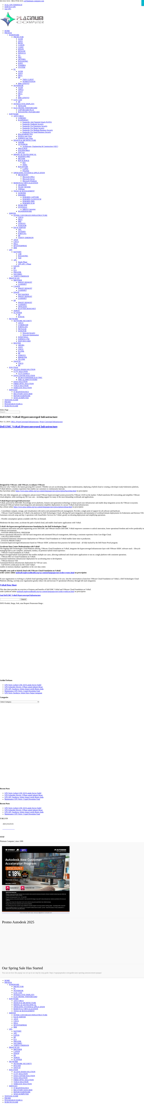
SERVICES (13, 390)
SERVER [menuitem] (12, 1013)
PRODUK (8, 33)
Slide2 (24, 165)
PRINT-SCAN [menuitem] (14, 1047)
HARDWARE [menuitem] (14, 984)
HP (19, 77)
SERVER (12, 213)
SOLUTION (13, 367)
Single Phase (22, 262)
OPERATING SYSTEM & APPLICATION (29, 173)
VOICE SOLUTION (21, 386)
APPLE (21, 90)
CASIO (20, 47)
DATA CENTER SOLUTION (24, 375)
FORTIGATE (23, 327)
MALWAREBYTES (25, 134)
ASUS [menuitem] (16, 1019)
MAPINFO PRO (24, 156)
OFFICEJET (22, 307)
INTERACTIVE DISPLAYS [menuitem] (24, 995)
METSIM (21, 159)
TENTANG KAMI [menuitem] (11, 1096)
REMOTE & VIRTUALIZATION (26, 183)
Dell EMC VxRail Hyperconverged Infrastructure (28, 426)
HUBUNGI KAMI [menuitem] (11, 1102)
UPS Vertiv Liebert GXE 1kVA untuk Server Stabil (22, 685)
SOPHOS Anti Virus (25, 138)
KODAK (21, 317)
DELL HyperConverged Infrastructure (25, 422)
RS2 (24, 163)
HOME (7, 31)
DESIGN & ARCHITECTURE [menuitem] (25, 1003)
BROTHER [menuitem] (18, 1049)
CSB (19, 254)
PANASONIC (23, 61)
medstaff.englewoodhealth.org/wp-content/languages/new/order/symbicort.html (45, 591)
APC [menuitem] (15, 1033)
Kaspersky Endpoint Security (33, 124)
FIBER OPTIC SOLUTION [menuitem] (24, 1080)
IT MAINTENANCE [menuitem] (21, 1088)
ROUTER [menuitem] (17, 1066)
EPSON (21, 49)
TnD (19, 258)
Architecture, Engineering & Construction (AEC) (40, 146)
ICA (15, 270)
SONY (20, 63)
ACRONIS (22, 193)
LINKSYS (22, 355)
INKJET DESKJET (25, 282)
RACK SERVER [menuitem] (20, 1017)
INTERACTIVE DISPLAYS (24, 104)
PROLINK (17, 272)
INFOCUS (22, 53)
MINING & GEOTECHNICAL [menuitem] (25, 1005)
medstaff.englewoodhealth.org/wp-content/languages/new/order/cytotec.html (45, 573)
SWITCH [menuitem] (17, 1068)
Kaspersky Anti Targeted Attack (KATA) (37, 122)
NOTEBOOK (18, 86)
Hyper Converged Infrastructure (51, 422)
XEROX (17, 311)
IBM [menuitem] (15, 1027)
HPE (19, 221)
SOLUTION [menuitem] (13, 1070)
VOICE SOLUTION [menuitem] (21, 1082)
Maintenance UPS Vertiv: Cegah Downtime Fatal (22, 691)
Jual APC (7, 9)
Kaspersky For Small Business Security (36, 132)
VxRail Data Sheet (8, 585)
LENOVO (21, 223)
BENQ (20, 43)
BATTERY (17, 252)
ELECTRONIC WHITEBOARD (25, 108)
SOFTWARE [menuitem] (13, 999)
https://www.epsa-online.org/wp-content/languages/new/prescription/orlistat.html (43, 507)
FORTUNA (22, 234)
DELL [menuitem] (16, 1023)
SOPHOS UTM (23, 339)
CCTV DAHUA (24, 373)
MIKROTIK (22, 357)
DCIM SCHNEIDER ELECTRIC (30, 378)
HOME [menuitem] (7, 980)
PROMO (7, 402)
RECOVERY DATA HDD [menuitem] (23, 1090)
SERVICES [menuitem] (13, 1086)
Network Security (28, 333)
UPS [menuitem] (10, 1029)
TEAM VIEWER (24, 187)
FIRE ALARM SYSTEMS (27, 380)
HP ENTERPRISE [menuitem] (20, 1025)
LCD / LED (18, 100)
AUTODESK (23, 144)
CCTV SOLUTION (21, 371)
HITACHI (21, 51)
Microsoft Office (28, 177)
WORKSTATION (28, 81)
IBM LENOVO (23, 83)
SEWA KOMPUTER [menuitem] (21, 1094)
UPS (10, 250)
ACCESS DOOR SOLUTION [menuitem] (24, 1072)
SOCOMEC (18, 274)
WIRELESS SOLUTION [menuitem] (23, 1084)
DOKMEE (22, 195)
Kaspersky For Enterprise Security (34, 126)
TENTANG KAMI (11, 400)
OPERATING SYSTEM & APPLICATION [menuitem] (29, 1007)
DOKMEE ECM (28, 203)
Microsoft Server (28, 179)
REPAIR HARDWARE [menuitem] (22, 1092)
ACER (20, 39)
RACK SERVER (20, 227)
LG (19, 55)
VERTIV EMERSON (26, 238)
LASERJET (22, 284)
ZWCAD (21, 152)
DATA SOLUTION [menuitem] (21, 1078)
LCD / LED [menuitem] (18, 993)
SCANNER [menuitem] (18, 1060)
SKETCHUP (22, 148)
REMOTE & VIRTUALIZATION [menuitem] (26, 1009)
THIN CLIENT (28, 79)
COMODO (22, 118)
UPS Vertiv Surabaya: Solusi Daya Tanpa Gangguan (23, 693)
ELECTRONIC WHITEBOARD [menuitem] (25, 997)
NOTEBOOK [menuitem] (18, 991)
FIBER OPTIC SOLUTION (24, 384)
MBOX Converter (29, 209)
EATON (16, 266)
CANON (21, 45)
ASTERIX (22, 232)
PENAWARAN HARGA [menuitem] (13, 1100)
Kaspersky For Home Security (33, 128)
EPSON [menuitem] (16, 1053)
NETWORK (13, 319)
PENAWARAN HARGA (13, 404)
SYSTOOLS (22, 207)
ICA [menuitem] (15, 1039)
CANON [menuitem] (17, 1051)
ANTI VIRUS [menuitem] (19, 1001)
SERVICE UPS (10, 7)
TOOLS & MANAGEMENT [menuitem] (24, 1011)
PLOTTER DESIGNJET (27, 309)
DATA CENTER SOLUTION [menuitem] (24, 1076)
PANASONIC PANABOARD (29, 112)
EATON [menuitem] (16, 1035)
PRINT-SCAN (14, 278)
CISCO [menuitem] (16, 1021)
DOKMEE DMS (28, 201)
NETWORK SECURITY (23, 321)
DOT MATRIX (23, 294)
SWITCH (17, 361)
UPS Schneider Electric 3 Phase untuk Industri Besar (23, 687)
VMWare (21, 189)
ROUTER (17, 343)
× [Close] (142, 3)
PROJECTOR (19, 37)
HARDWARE (14, 35)
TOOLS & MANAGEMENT (24, 191)
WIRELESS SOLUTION (23, 388)
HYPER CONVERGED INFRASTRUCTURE (30, 215)
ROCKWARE (23, 167)
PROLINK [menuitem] (17, 1041)
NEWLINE (22, 106)
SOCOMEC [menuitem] (18, 1043)
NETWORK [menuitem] (13, 1062)
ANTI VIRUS (19, 116)
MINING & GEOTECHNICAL (25, 154)
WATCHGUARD (24, 341)
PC (15, 69)
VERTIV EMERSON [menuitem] (21, 1045)
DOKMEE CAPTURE (30, 197)
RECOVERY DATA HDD (23, 394)
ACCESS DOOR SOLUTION (24, 369)
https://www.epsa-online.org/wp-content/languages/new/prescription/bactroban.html (46, 491)
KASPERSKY (23, 120)
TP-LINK (21, 359)
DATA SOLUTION (21, 382)
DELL (20, 75)
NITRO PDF (22, 205)
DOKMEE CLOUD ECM (31, 199)
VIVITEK (21, 67)
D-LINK (21, 351)
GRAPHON (22, 185)
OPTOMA (22, 59)
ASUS (20, 41)
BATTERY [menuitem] (17, 1031)
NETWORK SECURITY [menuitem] (23, 1064)
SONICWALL (23, 337)
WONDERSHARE (25, 211)
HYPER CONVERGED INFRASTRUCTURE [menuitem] (30, 1015)
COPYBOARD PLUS (26, 110)
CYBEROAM (23, 325)
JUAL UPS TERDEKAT (13, 5)
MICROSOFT (23, 175)
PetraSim (25, 171)
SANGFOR (22, 225)
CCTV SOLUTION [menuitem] (21, 1074)
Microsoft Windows (29, 181)
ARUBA (21, 345)
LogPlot (25, 169)
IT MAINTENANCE (21, 392)
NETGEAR (22, 329)
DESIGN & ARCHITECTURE (25, 140)
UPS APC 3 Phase (24, 264)
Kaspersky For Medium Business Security (37, 130)
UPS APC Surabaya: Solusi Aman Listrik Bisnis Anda (23, 689)
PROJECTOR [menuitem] (19, 987)
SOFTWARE (13, 114)
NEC (20, 57)
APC (19, 229)
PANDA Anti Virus (25, 136)
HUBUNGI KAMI (11, 406)
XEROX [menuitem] (17, 1057)
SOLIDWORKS (24, 150)
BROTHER (18, 280)
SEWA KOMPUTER (21, 398)
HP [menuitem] (15, 1037)
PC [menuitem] (15, 989)
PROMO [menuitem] (7, 1098)
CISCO (20, 217)
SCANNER (18, 313)
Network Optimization (30, 335)
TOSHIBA (22, 65)
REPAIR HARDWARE (22, 396)
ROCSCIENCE (23, 161)
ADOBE (21, 142)
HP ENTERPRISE (20, 246)
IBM (15, 248)
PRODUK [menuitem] (8, 982)
